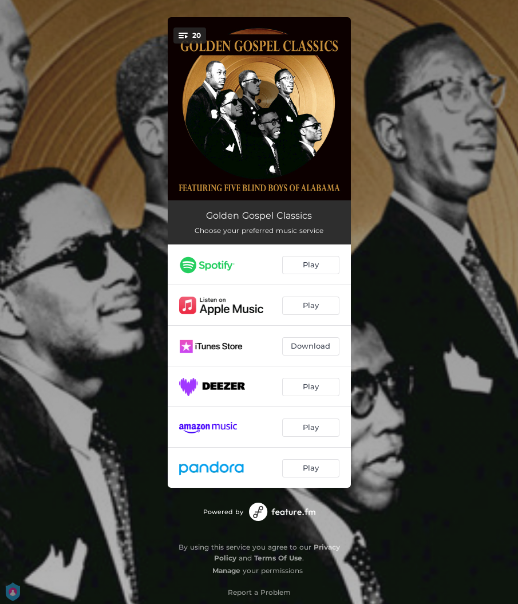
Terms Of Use (278, 558)
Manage (226, 570)
